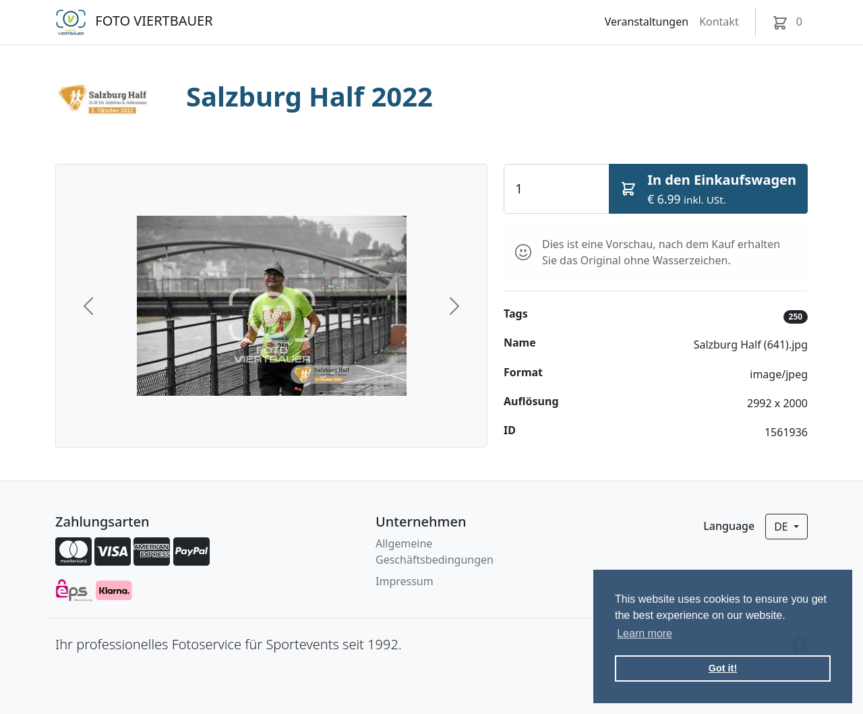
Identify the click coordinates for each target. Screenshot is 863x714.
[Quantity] (556, 189)
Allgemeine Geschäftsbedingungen (435, 551)
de (782, 526)
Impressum (405, 581)
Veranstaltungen (646, 21)
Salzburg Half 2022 (309, 96)
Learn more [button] (644, 633)
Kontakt (719, 21)
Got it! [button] (723, 668)
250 (796, 316)
